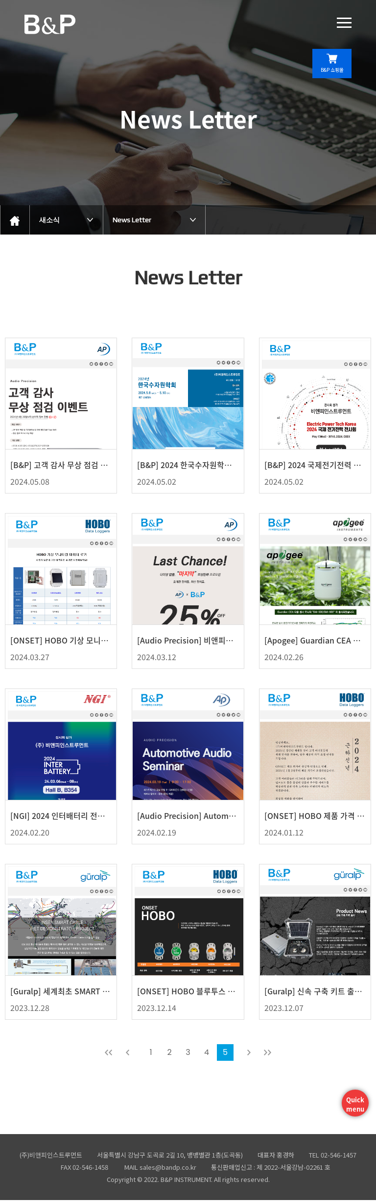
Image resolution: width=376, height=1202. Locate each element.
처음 (108, 1054)
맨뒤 (267, 1054)
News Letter (132, 220)
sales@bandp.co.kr (168, 1169)
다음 (248, 1054)
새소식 (49, 220)
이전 (127, 1054)
